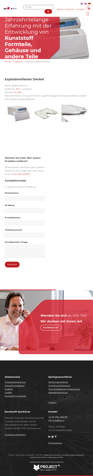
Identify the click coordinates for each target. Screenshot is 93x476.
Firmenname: (12, 193)
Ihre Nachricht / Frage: (16, 242)
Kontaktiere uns (51, 327)
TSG (18, 89)
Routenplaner (55, 443)
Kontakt (80, 9)
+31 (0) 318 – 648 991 (57, 417)
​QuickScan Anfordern (15, 435)
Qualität (9, 389)
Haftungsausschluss (55, 457)
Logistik (8, 392)
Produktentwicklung (15, 382)
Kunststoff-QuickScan (15, 396)
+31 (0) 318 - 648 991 (20, 174)
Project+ (52, 402)
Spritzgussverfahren (58, 382)
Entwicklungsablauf (14, 386)
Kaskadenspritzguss (58, 392)
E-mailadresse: (13, 218)
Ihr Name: (10, 205)
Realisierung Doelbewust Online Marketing (46, 462)
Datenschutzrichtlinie (38, 457)
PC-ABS (18, 92)
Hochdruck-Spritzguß (59, 386)
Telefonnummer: (13, 230)
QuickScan (69, 9)
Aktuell (60, 9)
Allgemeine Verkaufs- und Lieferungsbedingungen (64, 455)
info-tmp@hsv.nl (56, 420)
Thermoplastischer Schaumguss (64, 389)
